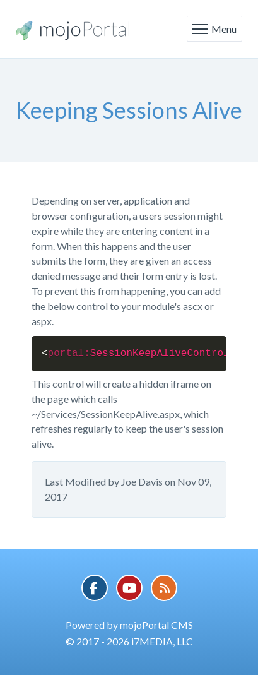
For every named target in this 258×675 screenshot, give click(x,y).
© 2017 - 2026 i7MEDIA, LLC (129, 641)
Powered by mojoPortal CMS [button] (129, 625)
